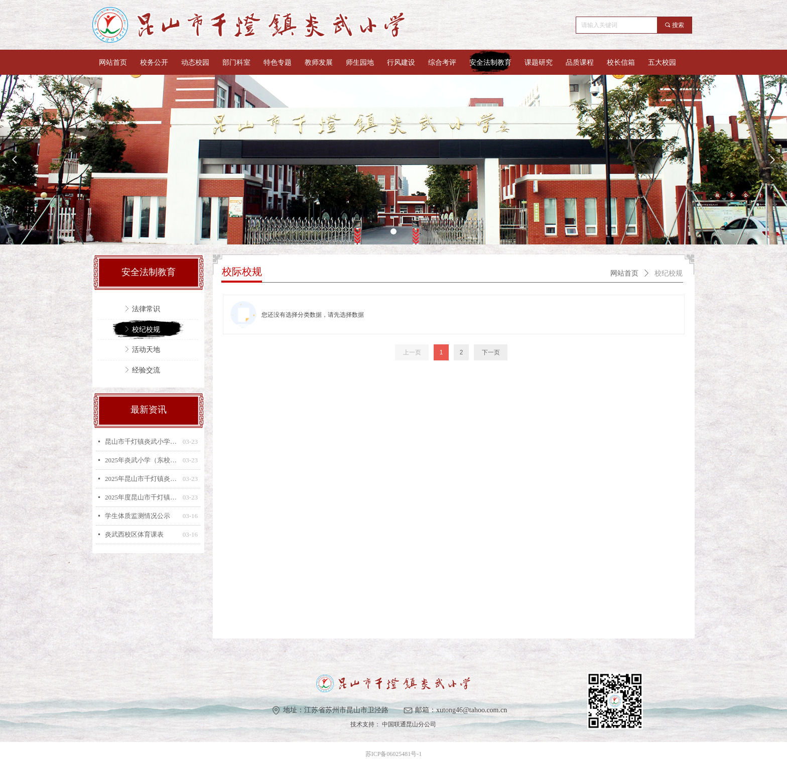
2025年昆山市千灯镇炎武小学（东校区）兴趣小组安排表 (141, 478)
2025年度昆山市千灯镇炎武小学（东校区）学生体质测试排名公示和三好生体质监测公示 (141, 497)
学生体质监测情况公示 (137, 516)
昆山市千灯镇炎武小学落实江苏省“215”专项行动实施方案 (141, 441)
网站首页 (624, 273)
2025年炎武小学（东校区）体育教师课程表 (141, 460)
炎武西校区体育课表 (134, 534)
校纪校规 (668, 273)
